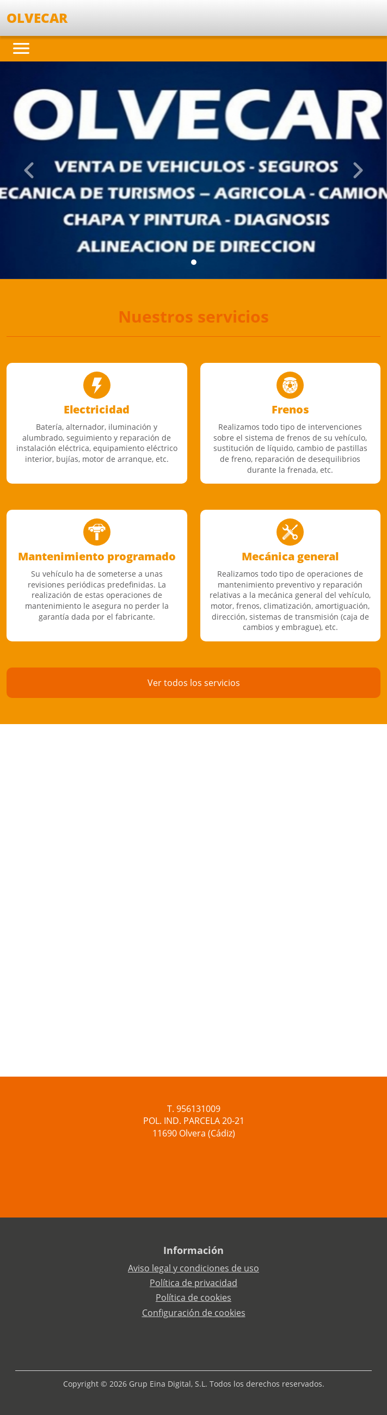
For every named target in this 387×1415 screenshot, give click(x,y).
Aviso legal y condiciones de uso (193, 1268)
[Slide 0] (193, 262)
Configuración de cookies (193, 1313)
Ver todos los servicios (194, 683)
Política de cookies (193, 1297)
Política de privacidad (193, 1283)
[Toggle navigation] (21, 48)
